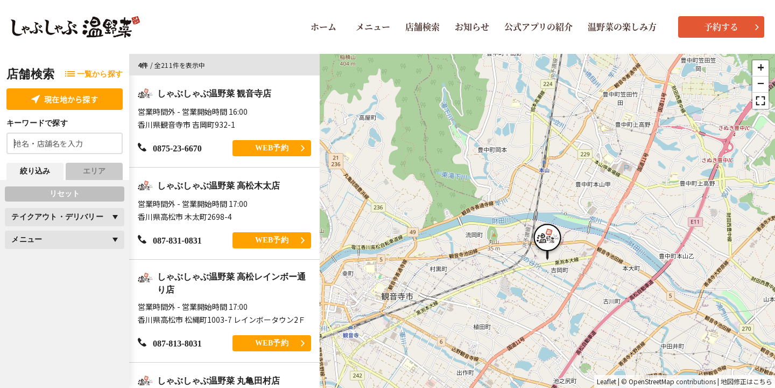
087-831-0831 (170, 240)
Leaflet (606, 381)
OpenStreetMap (651, 381)
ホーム (323, 26)
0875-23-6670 (170, 148)
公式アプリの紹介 (538, 26)
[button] (547, 240)
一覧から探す (94, 74)
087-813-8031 (170, 343)
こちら (762, 381)
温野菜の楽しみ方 (622, 26)
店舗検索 (422, 26)
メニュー (373, 26)
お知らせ (472, 26)
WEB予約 (280, 148)
